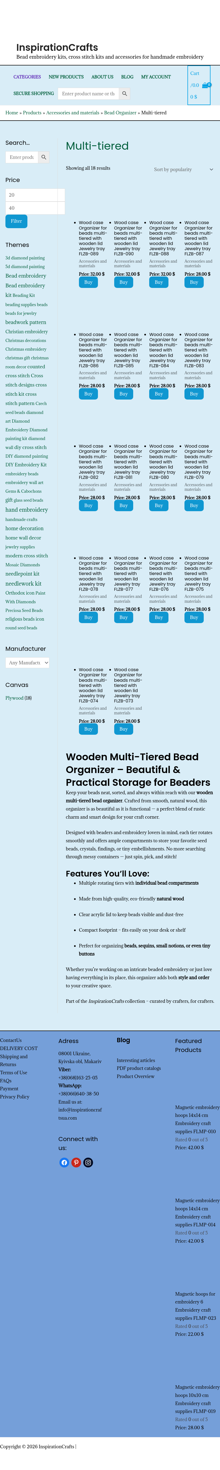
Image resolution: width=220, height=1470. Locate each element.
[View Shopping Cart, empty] (199, 85)
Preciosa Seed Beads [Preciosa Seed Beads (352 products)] (24, 610)
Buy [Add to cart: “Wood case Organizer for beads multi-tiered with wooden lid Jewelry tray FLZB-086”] (88, 394)
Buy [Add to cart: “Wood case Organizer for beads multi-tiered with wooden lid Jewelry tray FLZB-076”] (159, 617)
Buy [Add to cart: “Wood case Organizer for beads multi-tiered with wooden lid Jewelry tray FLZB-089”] (88, 282)
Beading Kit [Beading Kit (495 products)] (23, 295)
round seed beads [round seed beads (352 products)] (21, 627)
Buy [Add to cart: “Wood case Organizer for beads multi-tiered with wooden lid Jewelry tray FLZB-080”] (159, 505)
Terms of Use (13, 1073)
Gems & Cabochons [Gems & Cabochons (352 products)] (23, 491)
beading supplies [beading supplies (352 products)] (20, 304)
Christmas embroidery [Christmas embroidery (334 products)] (25, 349)
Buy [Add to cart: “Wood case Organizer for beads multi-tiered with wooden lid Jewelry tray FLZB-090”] (124, 282)
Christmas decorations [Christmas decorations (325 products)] (25, 340)
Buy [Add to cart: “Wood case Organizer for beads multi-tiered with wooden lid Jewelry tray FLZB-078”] (88, 617)
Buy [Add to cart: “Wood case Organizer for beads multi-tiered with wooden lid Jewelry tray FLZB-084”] (159, 394)
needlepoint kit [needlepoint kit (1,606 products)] (22, 573)
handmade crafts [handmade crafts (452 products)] (21, 519)
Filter (16, 221)
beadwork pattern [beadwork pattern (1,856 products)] (25, 322)
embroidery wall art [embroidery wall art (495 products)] (24, 482)
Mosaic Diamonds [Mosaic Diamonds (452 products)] (22, 564)
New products (66, 77)
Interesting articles (136, 1060)
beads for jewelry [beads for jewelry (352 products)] (21, 313)
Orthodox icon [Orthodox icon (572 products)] (19, 593)
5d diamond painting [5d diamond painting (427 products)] (24, 266)
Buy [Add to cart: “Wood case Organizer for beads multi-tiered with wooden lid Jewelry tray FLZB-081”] (124, 505)
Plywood (14, 698)
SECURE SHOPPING (33, 93)
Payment (9, 1089)
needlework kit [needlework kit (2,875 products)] (23, 583)
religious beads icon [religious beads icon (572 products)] (24, 619)
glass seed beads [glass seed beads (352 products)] (28, 500)
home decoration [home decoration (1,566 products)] (24, 528)
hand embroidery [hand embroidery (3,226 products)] (26, 509)
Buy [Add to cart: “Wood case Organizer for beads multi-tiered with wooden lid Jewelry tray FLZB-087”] (194, 282)
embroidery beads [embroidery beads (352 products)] (22, 473)
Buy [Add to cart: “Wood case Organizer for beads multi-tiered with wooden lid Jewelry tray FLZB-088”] (159, 282)
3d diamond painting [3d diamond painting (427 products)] (25, 257)
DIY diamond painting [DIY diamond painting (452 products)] (26, 456)
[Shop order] (182, 169)
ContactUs (11, 1040)
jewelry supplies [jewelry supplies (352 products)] (20, 546)
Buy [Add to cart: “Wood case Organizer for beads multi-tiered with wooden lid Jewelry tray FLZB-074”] (88, 729)
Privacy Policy (15, 1097)
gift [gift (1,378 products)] (9, 500)
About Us (102, 77)
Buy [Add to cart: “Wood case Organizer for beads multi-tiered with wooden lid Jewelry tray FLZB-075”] (194, 617)
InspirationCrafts (57, 47)
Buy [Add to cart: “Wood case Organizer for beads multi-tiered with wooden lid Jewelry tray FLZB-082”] (88, 505)
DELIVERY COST (19, 1048)
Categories (27, 77)
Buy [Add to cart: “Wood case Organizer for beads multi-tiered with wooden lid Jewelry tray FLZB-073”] (124, 729)
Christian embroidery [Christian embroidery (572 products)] (26, 331)
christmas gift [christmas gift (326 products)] (17, 357)
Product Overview (136, 1076)
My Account (156, 77)
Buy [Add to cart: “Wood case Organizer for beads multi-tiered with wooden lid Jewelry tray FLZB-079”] (194, 505)
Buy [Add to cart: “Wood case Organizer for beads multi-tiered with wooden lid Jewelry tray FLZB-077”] (124, 617)
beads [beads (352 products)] (42, 304)
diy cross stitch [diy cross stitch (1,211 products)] (30, 447)
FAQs (5, 1081)
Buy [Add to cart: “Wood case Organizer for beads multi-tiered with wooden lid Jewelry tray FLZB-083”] (194, 394)
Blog (127, 77)
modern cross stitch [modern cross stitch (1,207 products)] (26, 555)
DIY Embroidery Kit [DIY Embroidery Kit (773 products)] (26, 465)
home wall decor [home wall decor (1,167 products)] (23, 538)
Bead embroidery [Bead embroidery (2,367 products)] (25, 275)
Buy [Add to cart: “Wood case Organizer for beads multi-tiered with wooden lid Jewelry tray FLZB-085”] (124, 394)
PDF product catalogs (139, 1068)
